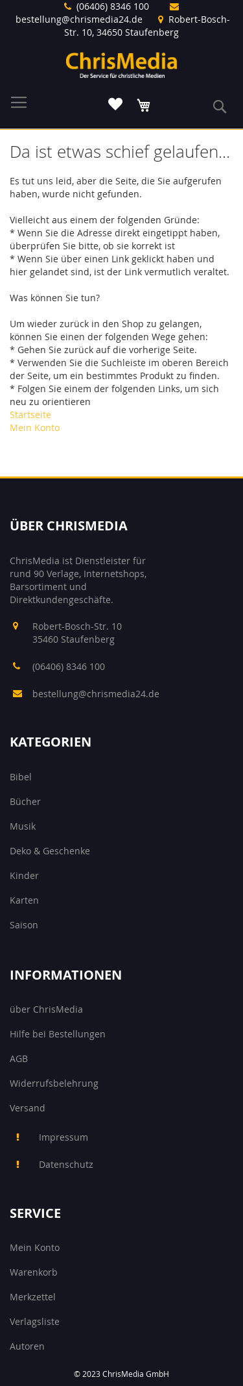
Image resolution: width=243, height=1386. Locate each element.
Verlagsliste (35, 1321)
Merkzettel (33, 1297)
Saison (24, 925)
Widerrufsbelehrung (54, 1083)
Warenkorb (34, 1272)
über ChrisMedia (46, 1009)
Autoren (27, 1346)
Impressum (63, 1137)
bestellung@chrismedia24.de (79, 19)
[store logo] (121, 65)
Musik (23, 826)
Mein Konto (35, 427)
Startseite (30, 414)
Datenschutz (66, 1164)
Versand (27, 1108)
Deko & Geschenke (50, 851)
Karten (24, 900)
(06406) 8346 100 (112, 6)
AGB (19, 1058)
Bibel (21, 777)
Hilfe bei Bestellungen (58, 1034)
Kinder (24, 875)
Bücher (25, 801)
